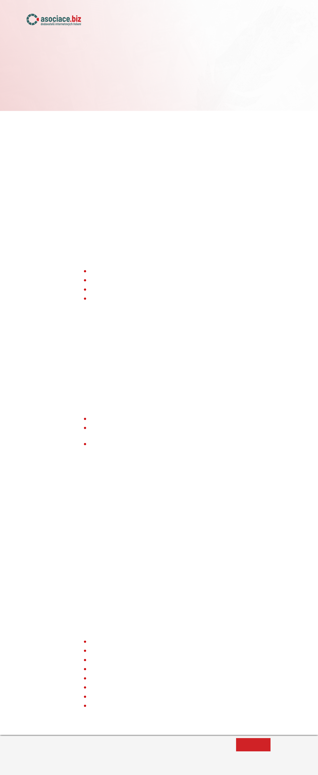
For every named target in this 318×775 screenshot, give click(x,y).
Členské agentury (217, 21)
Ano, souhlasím (253, 745)
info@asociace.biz (96, 225)
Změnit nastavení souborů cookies (136, 769)
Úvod (134, 21)
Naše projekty (183, 21)
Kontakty (284, 21)
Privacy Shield (112, 400)
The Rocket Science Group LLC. (177, 428)
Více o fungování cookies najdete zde (143, 496)
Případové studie (254, 21)
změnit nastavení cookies (156, 174)
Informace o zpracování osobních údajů (67, 769)
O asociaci (155, 21)
